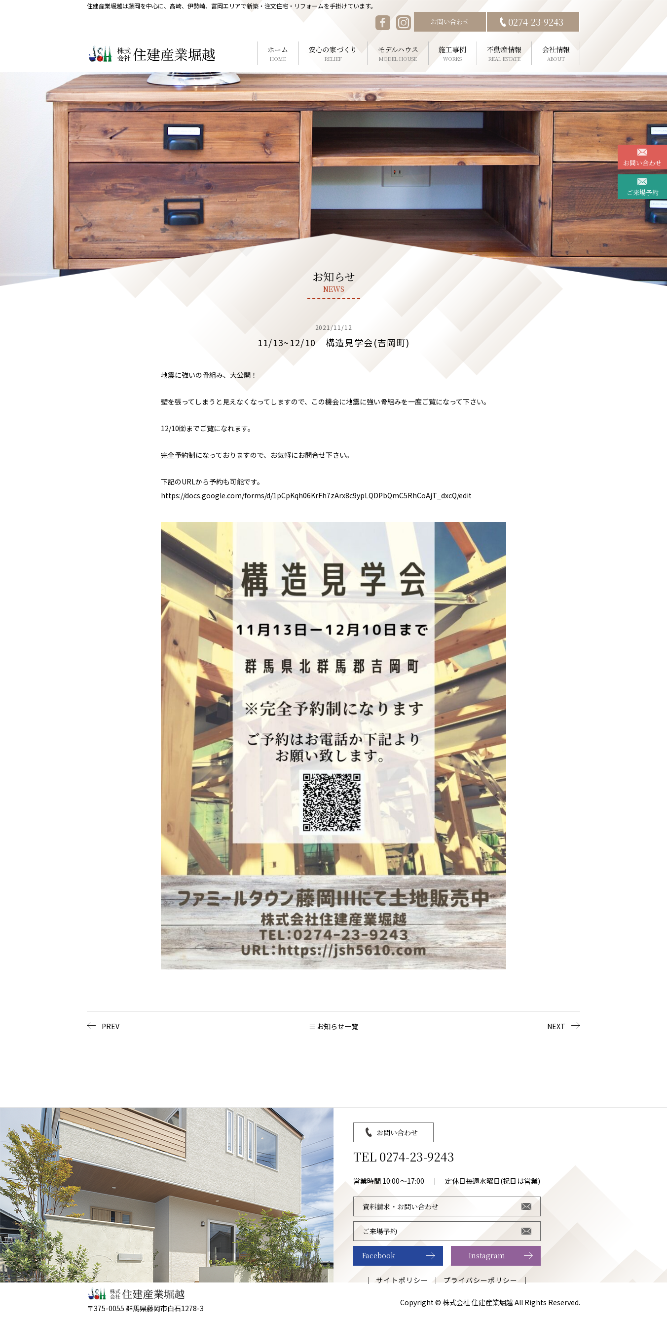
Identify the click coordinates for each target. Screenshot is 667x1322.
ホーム (278, 53)
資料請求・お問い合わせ (401, 1206)
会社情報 (556, 53)
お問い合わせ (450, 21)
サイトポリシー (402, 1280)
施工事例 (453, 53)
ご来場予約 (643, 192)
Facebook (378, 1255)
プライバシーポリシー (481, 1280)
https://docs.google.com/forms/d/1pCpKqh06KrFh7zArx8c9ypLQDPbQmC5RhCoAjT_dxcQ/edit (316, 495)
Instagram (487, 1255)
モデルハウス (398, 53)
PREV (110, 1026)
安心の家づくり (333, 53)
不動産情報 (504, 53)
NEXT (556, 1026)
